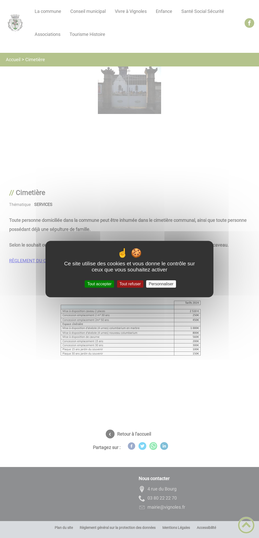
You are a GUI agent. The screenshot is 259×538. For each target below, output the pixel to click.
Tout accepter (99, 284)
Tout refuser (130, 284)
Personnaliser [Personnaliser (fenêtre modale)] (161, 284)
